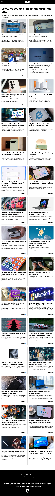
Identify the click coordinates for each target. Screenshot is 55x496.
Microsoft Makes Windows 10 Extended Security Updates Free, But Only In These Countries (41, 65)
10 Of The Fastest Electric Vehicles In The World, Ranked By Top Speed (40, 334)
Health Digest (6, 483)
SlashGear (32, 484)
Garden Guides (36, 481)
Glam (42, 481)
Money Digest (43, 483)
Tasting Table (41, 484)
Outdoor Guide (8, 484)
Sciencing (21, 484)
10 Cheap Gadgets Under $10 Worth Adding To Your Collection (12, 452)
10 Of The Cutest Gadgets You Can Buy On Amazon (41, 153)
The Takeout (22, 486)
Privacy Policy (29, 474)
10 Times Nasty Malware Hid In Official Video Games (13, 334)
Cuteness (14, 481)
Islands (23, 483)
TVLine (27, 486)
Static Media (21, 477)
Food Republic (29, 481)
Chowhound (8, 481)
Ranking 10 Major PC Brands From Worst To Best (39, 273)
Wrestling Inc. (38, 486)
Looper (32, 483)
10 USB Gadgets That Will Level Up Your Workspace (13, 242)
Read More (23, 45)
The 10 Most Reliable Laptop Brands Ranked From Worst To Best (40, 363)
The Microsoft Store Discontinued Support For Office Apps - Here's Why (13, 124)
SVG (36, 484)
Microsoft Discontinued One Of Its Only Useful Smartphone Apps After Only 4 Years (13, 274)
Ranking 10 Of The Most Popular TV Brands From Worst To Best (12, 213)
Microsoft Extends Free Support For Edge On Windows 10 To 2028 (40, 36)
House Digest (13, 483)
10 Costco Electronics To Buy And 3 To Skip (41, 95)
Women (32, 486)
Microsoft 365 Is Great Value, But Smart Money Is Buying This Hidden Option (40, 422)
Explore (19, 481)
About (22, 474)
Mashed (37, 483)
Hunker (19, 483)
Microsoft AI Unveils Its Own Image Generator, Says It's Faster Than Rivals (41, 182)
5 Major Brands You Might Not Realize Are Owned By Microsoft (41, 304)
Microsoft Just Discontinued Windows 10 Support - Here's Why (13, 35)
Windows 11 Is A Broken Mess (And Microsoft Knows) (39, 392)
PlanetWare (14, 484)
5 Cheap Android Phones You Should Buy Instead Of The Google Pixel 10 (12, 153)
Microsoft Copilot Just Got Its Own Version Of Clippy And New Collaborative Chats (39, 243)
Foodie (23, 481)
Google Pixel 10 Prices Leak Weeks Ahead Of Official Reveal (12, 392)
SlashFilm (26, 484)
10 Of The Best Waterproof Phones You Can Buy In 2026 (13, 95)
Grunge (46, 481)
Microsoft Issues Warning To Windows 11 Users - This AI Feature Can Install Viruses (41, 453)
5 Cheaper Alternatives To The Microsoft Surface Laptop (38, 213)
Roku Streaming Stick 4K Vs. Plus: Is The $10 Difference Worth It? (12, 304)
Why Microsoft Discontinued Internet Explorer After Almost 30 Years (40, 124)
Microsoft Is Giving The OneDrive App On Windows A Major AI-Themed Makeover (13, 183)
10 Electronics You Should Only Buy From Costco (12, 65)
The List (17, 486)
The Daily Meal (48, 484)
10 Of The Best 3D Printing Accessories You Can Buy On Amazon (13, 421)
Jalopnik (28, 483)
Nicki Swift (49, 483)
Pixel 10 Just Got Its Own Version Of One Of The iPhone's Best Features (12, 363)
